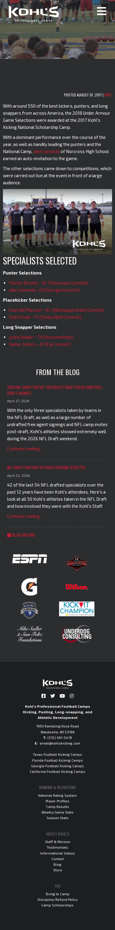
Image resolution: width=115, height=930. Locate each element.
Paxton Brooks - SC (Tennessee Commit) (48, 282)
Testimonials (57, 847)
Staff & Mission (57, 841)
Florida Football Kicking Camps (57, 760)
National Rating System (57, 795)
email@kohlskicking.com (60, 743)
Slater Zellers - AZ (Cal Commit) (40, 344)
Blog (57, 864)
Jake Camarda (46, 151)
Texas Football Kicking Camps (57, 754)
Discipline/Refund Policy (58, 899)
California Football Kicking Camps (57, 771)
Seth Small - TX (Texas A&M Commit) (45, 317)
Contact (57, 859)
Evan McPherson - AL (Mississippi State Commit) (56, 310)
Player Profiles (57, 801)
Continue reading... (24, 448)
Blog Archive (21, 535)
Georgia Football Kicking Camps (57, 766)
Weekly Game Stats (57, 812)
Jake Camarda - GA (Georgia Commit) (44, 290)
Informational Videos (57, 853)
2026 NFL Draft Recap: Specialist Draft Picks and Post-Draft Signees (55, 390)
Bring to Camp (57, 894)
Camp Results (57, 806)
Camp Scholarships (57, 905)
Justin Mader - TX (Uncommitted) (41, 337)
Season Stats (58, 818)
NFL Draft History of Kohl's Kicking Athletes (46, 467)
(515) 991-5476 (59, 737)
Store (57, 870)
